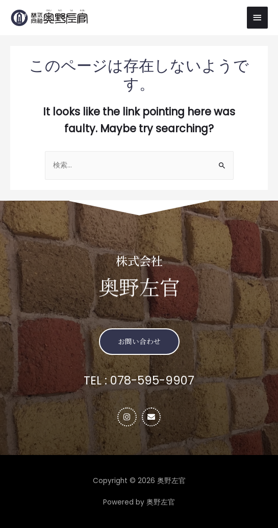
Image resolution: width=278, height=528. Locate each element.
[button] (139, 341)
